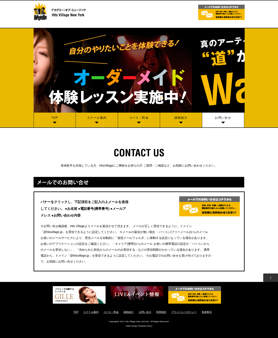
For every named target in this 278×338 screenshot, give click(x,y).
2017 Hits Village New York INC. (135, 321)
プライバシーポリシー (184, 312)
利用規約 (161, 312)
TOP (54, 117)
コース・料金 (139, 117)
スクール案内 (96, 117)
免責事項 (207, 312)
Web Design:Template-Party (138, 326)
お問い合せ (223, 117)
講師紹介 (180, 117)
